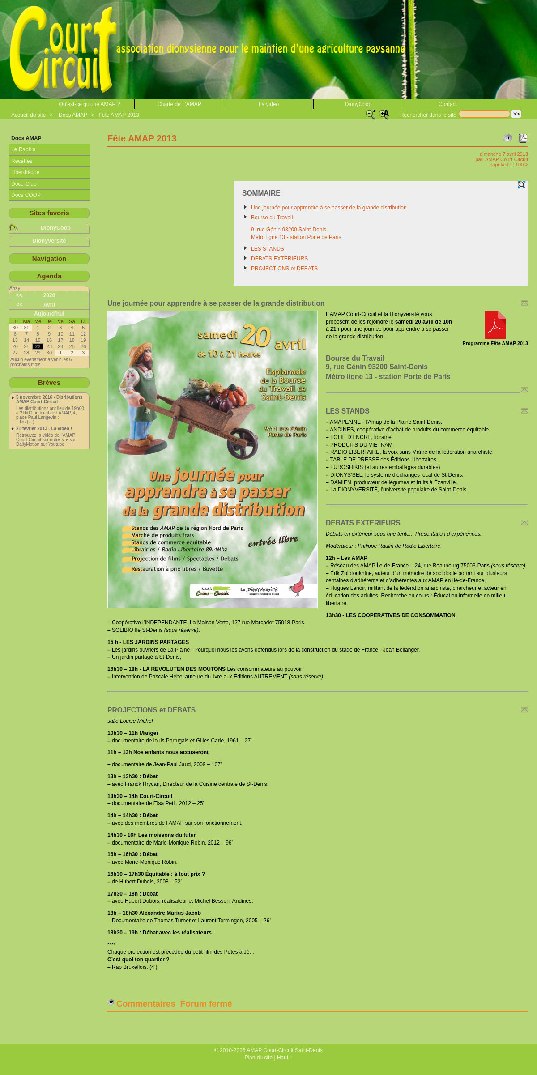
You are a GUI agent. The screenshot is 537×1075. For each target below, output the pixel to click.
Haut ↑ (285, 1057)
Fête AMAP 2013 (118, 115)
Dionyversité (49, 241)
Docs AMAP (73, 115)
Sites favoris (49, 213)
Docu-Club (24, 184)
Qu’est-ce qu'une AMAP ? (89, 104)
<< (19, 295)
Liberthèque (25, 172)
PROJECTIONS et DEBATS (284, 268)
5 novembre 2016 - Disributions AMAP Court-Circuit (49, 399)
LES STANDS (267, 249)
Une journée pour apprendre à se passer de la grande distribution (329, 208)
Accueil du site (28, 115)
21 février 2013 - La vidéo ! (44, 429)
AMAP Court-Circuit (506, 159)
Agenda (49, 276)
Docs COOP (26, 195)
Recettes (21, 161)
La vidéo (269, 104)
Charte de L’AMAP (179, 104)
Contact (448, 104)
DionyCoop (358, 104)
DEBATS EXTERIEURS (279, 259)
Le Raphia (23, 149)
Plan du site (258, 1057)
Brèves (49, 382)
